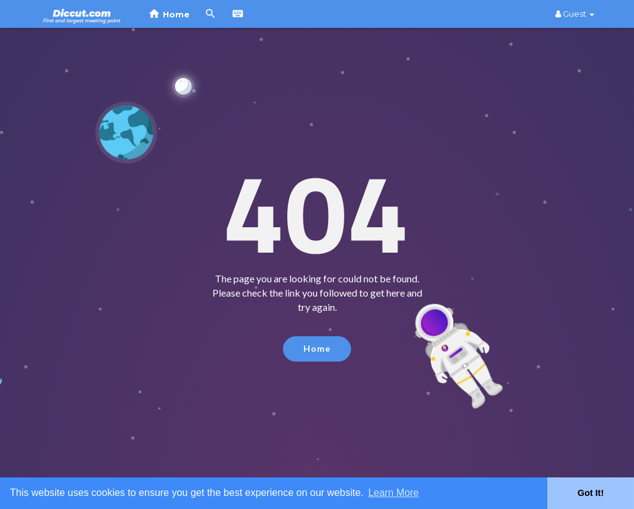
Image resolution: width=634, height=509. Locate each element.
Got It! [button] (591, 493)
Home (317, 348)
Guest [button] (574, 14)
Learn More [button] (393, 492)
